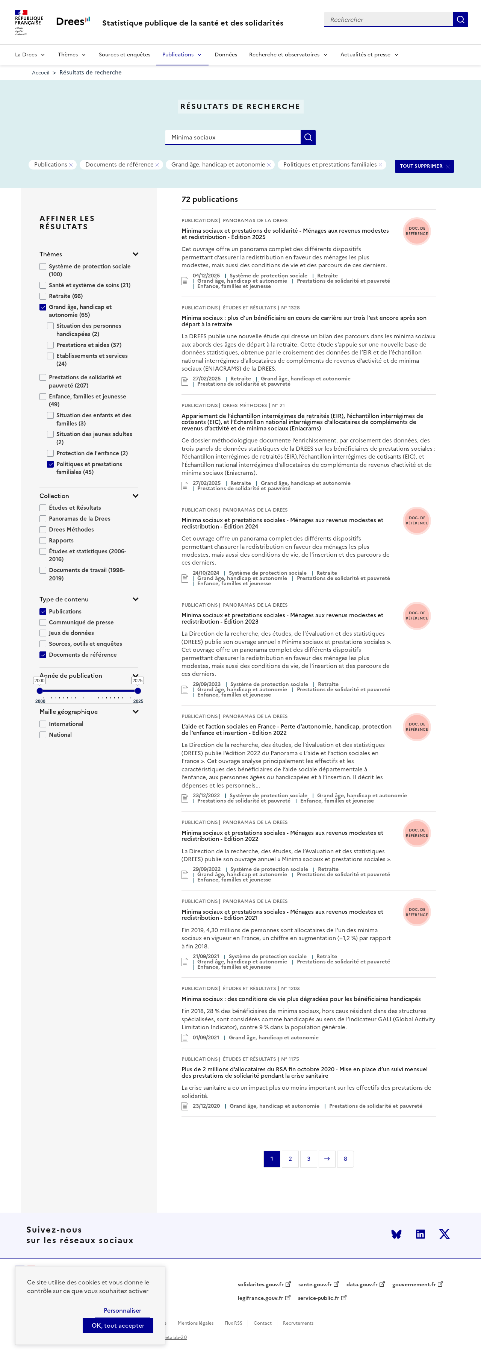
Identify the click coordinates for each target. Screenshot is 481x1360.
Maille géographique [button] (68, 711)
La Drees (26, 55)
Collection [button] (54, 496)
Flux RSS (233, 1323)
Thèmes (68, 55)
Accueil (40, 72)
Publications (178, 55)
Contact (263, 1323)
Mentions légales (195, 1323)
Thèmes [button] (50, 254)
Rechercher (460, 19)
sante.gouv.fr (315, 1285)
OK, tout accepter (118, 1325)
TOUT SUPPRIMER (421, 166)
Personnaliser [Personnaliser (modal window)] (122, 1310)
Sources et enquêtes (124, 55)
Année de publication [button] (70, 675)
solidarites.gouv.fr (261, 1285)
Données (226, 55)
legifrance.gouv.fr (260, 1298)
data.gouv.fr (362, 1285)
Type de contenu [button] (64, 599)
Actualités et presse (365, 55)
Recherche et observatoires (284, 55)
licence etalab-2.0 (168, 1337)
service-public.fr (318, 1298)
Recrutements (298, 1323)
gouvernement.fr (414, 1285)
